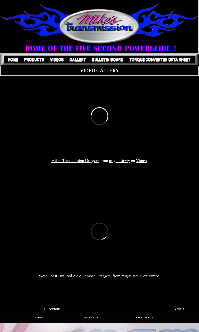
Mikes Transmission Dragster (75, 160)
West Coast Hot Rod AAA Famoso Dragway (76, 276)
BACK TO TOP (144, 317)
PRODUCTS (91, 317)
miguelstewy (119, 160)
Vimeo (141, 160)
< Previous (52, 309)
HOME (39, 317)
